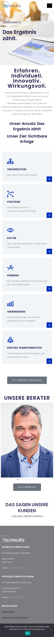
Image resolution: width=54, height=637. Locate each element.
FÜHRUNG (13, 275)
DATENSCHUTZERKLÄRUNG (15, 618)
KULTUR (11, 238)
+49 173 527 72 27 (17, 568)
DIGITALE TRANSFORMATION (24, 348)
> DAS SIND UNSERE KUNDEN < (27, 516)
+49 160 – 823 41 (17, 597)
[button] (3, 440)
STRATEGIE (13, 202)
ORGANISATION (16, 169)
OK (27, 633)
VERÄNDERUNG (16, 311)
